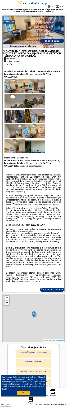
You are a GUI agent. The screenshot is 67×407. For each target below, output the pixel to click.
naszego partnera (32, 281)
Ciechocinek (8, 21)
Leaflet (46, 340)
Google (41, 377)
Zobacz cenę (52, 40)
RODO (4, 388)
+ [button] (7, 298)
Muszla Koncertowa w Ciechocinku (33, 371)
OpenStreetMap (58, 340)
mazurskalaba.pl (33, 3)
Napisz (64, 406)
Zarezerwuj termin (52, 289)
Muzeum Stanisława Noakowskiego (33, 352)
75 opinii (30, 166)
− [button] (7, 303)
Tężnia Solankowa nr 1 (33, 362)
